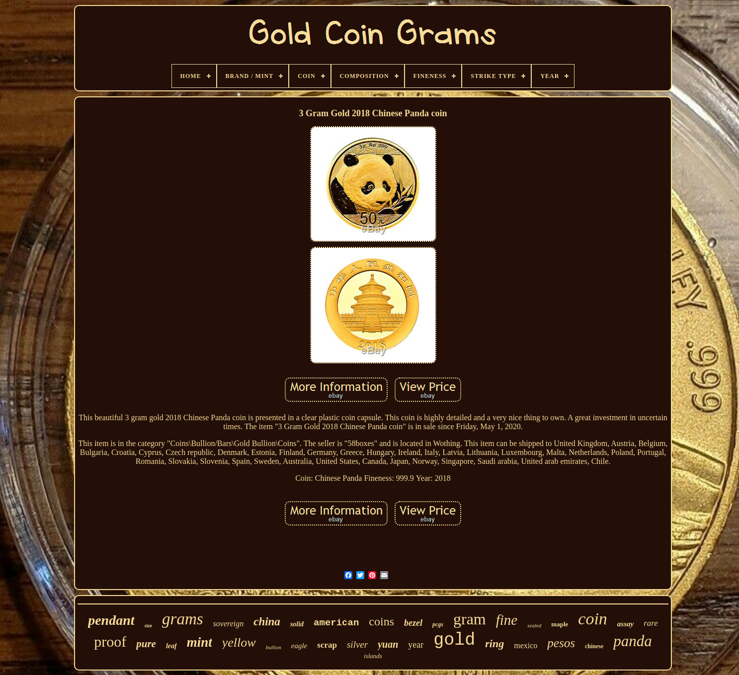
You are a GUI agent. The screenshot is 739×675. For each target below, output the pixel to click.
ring (494, 643)
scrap (327, 645)
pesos (561, 643)
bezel (413, 623)
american (336, 622)
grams (182, 619)
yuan (388, 644)
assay (625, 624)
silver (357, 644)
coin (592, 618)
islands (373, 656)
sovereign (228, 623)
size (149, 625)
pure (146, 644)
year (415, 645)
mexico (525, 645)
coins (381, 621)
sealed (534, 625)
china (266, 621)
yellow (239, 642)
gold (454, 640)
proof (110, 641)
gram (469, 619)
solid (297, 624)
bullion (273, 647)
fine (507, 620)
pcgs (437, 624)
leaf (171, 646)
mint (199, 642)
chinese (594, 646)
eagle (299, 646)
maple (559, 624)
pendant (111, 620)
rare (651, 623)
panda (632, 641)
